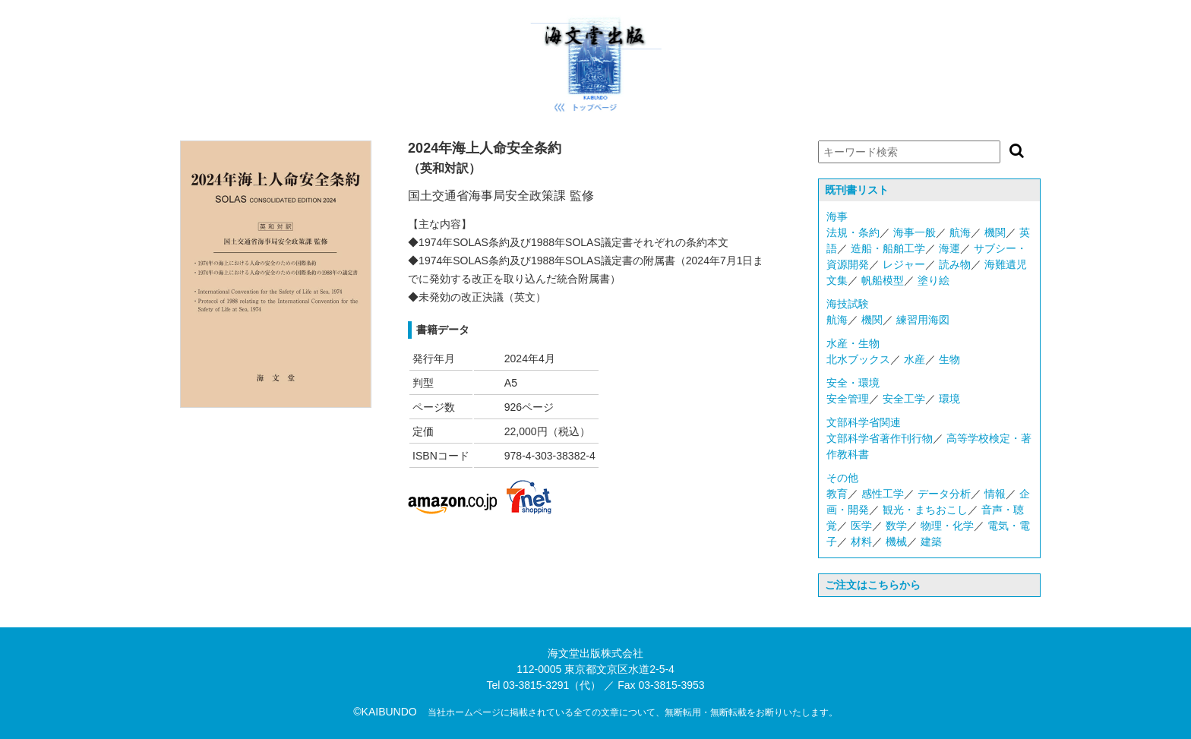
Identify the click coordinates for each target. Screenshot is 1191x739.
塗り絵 (933, 280)
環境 (949, 399)
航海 (960, 232)
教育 (837, 494)
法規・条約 (853, 232)
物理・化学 (947, 526)
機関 (995, 232)
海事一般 (914, 232)
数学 (896, 526)
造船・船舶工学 (888, 248)
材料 (861, 541)
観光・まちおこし (925, 510)
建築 (931, 541)
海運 (949, 248)
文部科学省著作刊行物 (879, 438)
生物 (949, 359)
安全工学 (904, 399)
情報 (995, 494)
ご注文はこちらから (873, 585)
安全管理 (847, 399)
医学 (861, 526)
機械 (896, 541)
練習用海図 (922, 320)
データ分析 (944, 494)
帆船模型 (882, 280)
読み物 (955, 264)
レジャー (904, 264)
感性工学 (882, 494)
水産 (914, 359)
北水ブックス (858, 359)
